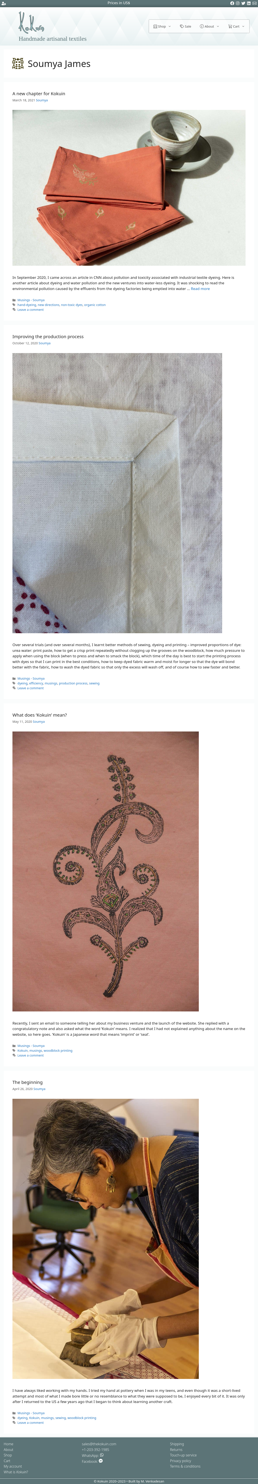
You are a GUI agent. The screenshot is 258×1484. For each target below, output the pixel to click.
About (212, 26)
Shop (164, 26)
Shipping (177, 1444)
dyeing (22, 683)
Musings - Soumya (31, 300)
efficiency (36, 683)
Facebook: (92, 1461)
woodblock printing (58, 1050)
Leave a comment (30, 310)
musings (51, 683)
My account (13, 1466)
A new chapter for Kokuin (38, 93)
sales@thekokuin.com (99, 1444)
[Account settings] (3, 4)
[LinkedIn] (249, 3)
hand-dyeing (26, 305)
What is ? (16, 1472)
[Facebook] (233, 3)
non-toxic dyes (71, 305)
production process (73, 683)
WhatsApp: (93, 1455)
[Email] (255, 3)
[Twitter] (244, 3)
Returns (176, 1449)
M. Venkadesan (152, 1481)
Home (8, 1444)
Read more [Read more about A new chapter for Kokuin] (200, 288)
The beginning (27, 1082)
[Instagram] (238, 3)
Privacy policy (180, 1460)
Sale (185, 26)
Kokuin (22, 1050)
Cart (238, 26)
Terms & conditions (185, 1466)
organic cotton (95, 305)
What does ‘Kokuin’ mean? (39, 715)
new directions (48, 305)
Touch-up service (183, 1455)
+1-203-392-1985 (95, 1449)
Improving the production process (48, 336)
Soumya (42, 100)
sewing (94, 683)
